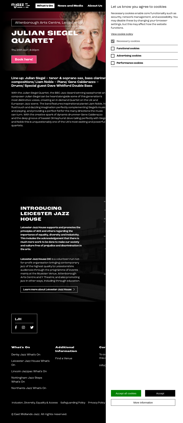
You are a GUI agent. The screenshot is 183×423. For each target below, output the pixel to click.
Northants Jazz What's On (28, 388)
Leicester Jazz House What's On (30, 363)
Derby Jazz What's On (25, 354)
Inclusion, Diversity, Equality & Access (35, 403)
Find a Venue (63, 358)
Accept (160, 393)
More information (143, 402)
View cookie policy (122, 34)
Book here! (24, 59)
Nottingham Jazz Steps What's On (26, 380)
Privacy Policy (96, 403)
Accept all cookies (126, 393)
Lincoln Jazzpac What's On (29, 371)
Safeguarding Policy (72, 403)
